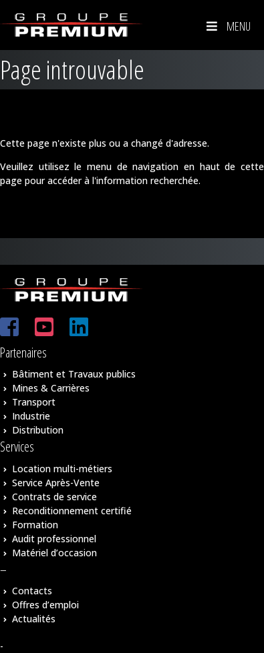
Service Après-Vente (56, 482)
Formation (35, 524)
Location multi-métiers (62, 468)
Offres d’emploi (45, 604)
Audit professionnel (54, 538)
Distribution (37, 430)
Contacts (32, 590)
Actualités (33, 618)
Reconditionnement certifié (72, 510)
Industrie (31, 416)
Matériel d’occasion (54, 552)
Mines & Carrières (51, 388)
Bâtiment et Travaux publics (74, 374)
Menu (227, 26)
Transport (33, 402)
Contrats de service (54, 496)
